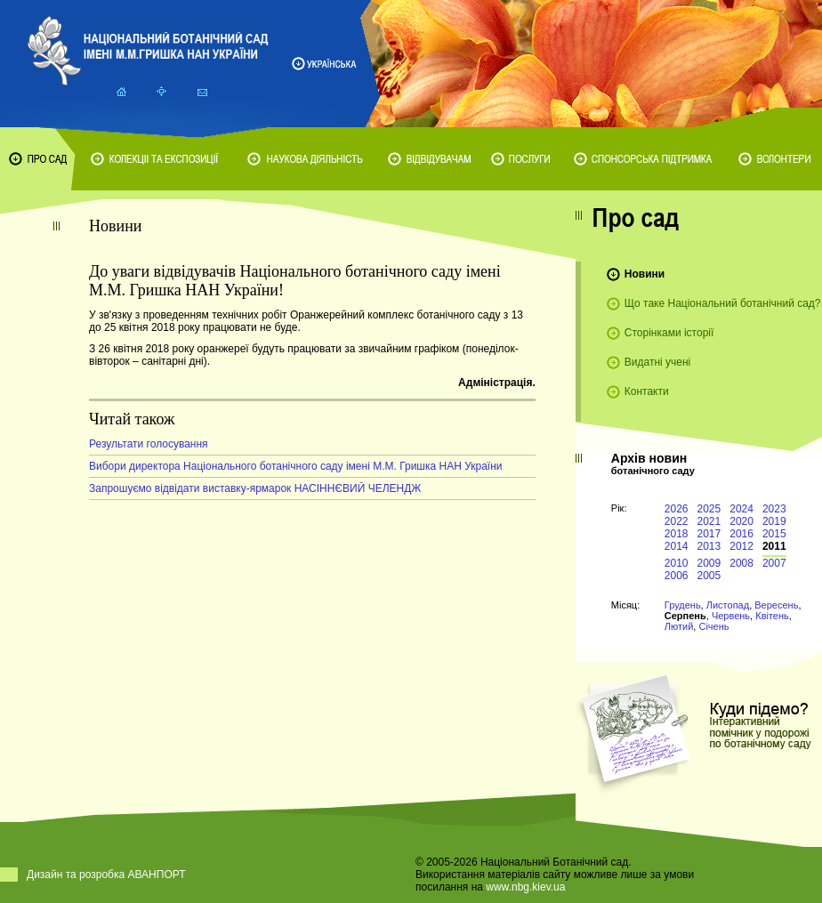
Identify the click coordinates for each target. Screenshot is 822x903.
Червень (731, 615)
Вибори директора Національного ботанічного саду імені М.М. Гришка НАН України (296, 466)
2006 (677, 575)
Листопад (727, 605)
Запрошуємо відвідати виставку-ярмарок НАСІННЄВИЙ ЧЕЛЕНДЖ (255, 488)
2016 (741, 534)
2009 (709, 563)
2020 (741, 521)
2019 (774, 521)
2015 (774, 534)
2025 (709, 509)
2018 (677, 534)
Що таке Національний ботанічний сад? (723, 303)
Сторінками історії (669, 333)
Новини (645, 274)
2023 (774, 509)
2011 (774, 546)
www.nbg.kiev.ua (525, 887)
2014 (677, 546)
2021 (709, 521)
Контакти (647, 391)
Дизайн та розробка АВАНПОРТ (106, 874)
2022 (677, 521)
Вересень (776, 605)
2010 (677, 563)
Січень (713, 626)
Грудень (683, 605)
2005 (709, 575)
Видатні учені (657, 362)
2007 (774, 563)
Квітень (772, 615)
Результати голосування (148, 444)
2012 (741, 546)
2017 (709, 534)
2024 (741, 509)
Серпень (685, 615)
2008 (741, 563)
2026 (677, 509)
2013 (709, 546)
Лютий (679, 626)
